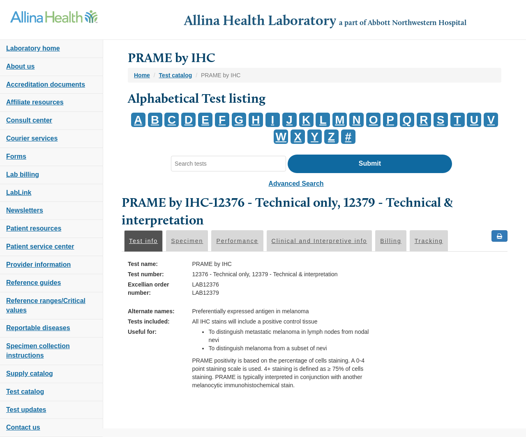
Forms (16, 156)
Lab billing (22, 174)
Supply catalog (29, 373)
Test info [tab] (143, 241)
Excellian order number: (148, 288)
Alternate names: (151, 311)
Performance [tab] (237, 241)
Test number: (146, 274)
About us (20, 66)
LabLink (18, 192)
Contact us (23, 427)
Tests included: (149, 321)
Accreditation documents (45, 84)
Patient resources (33, 228)
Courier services (32, 138)
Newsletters (24, 210)
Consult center (29, 120)
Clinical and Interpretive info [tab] (319, 241)
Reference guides (33, 282)
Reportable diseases (38, 327)
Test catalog (25, 391)
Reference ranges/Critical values (45, 305)
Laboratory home (33, 48)
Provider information (38, 264)
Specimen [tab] (187, 241)
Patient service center (40, 246)
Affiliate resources (35, 102)
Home (142, 75)
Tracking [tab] (429, 241)
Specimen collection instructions (38, 350)
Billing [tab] (390, 241)
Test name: (143, 264)
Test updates (26, 409)
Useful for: (142, 331)
